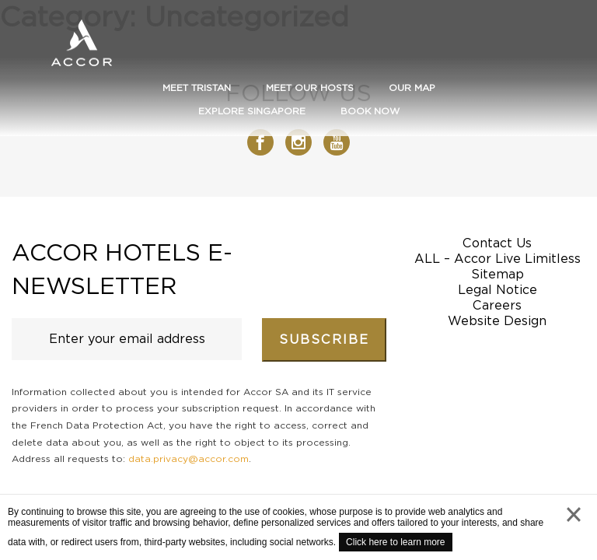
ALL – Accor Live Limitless (497, 258)
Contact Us (497, 243)
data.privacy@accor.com (188, 458)
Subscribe (324, 339)
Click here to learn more (395, 542)
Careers (497, 305)
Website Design (497, 320)
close (573, 529)
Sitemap (497, 274)
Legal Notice (497, 289)
